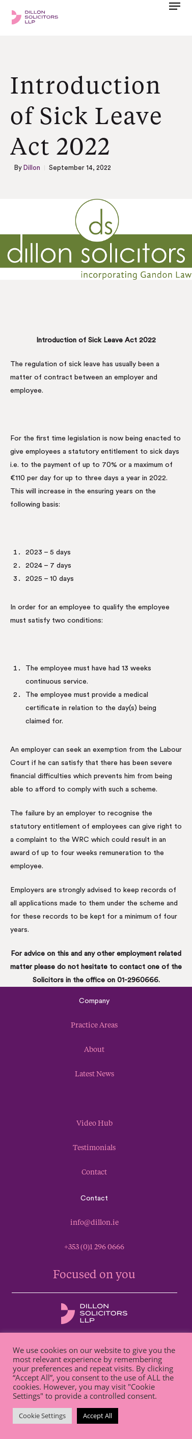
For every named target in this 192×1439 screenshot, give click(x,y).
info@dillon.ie (94, 1222)
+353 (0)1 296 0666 (94, 1246)
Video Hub (94, 1123)
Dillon (31, 167)
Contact (94, 1172)
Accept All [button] (97, 1415)
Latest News (94, 1073)
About (94, 1049)
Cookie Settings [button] (42, 1415)
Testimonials (94, 1147)
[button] (174, 16)
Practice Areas (94, 1025)
